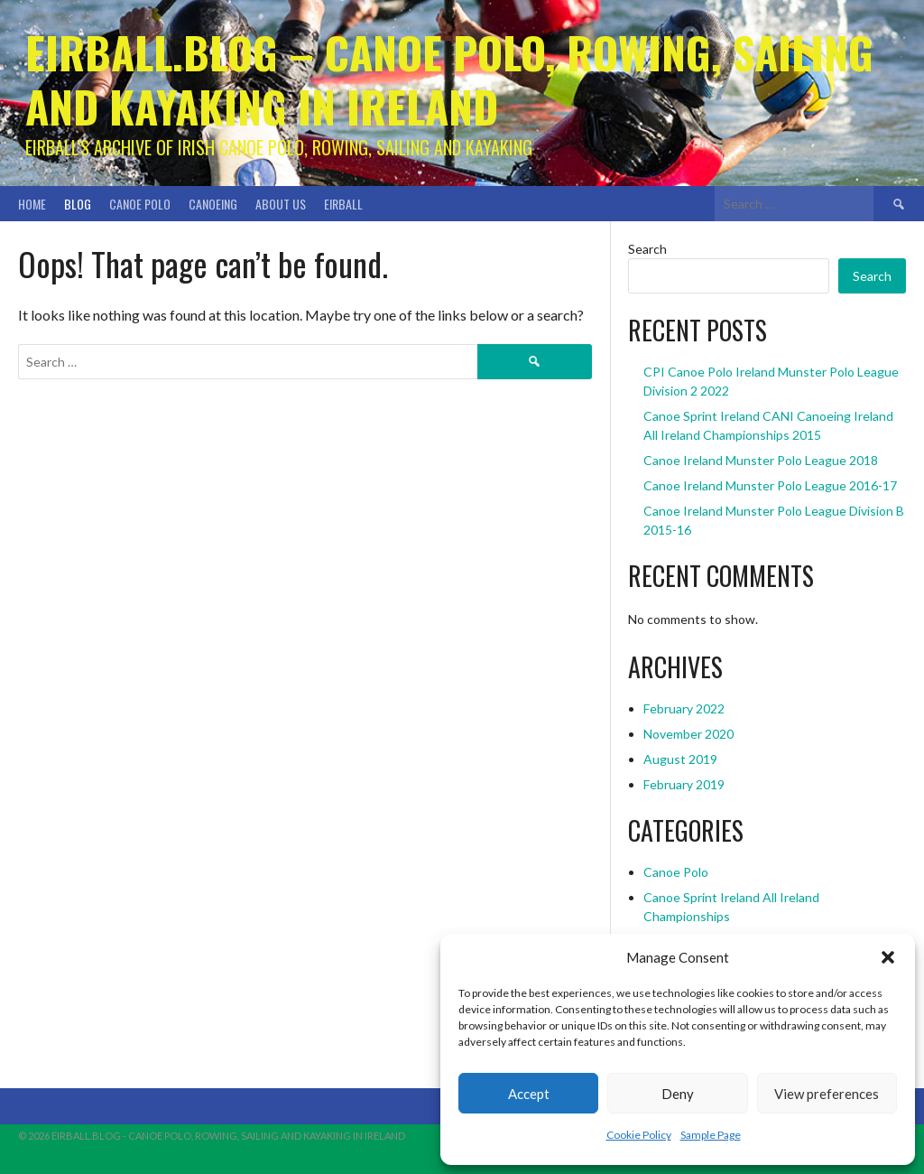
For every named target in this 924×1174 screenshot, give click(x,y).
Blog (77, 203)
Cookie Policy (638, 1134)
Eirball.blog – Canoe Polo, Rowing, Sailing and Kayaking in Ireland (449, 79)
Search (647, 248)
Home (32, 203)
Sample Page (710, 1134)
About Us (280, 203)
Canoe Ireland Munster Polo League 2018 (760, 460)
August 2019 (680, 759)
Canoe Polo (140, 203)
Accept (529, 1093)
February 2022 (684, 708)
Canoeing (213, 203)
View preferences (826, 1093)
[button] (888, 957)
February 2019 (684, 784)
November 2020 (688, 733)
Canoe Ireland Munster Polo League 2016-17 (770, 485)
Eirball (343, 203)
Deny (677, 1093)
